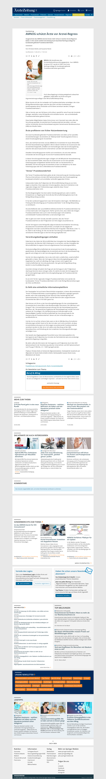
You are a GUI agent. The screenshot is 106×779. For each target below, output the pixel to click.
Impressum (31, 760)
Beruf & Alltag (56, 678)
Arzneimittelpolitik (57, 366)
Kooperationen (59, 15)
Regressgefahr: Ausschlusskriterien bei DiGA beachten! (29, 664)
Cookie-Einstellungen (34, 758)
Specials (50, 15)
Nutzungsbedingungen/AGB (36, 754)
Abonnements (51, 758)
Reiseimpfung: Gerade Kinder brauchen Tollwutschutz (29, 661)
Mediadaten (50, 752)
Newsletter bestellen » (63, 596)
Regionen (69, 15)
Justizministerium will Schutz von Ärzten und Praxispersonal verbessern (78, 455)
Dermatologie (67, 678)
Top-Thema (45, 678)
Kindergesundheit (59, 682)
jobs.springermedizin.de (65, 756)
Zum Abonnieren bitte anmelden (53, 388)
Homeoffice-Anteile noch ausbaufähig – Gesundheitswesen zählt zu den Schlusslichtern (32, 628)
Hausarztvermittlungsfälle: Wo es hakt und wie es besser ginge (53, 720)
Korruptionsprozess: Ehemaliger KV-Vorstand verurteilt (29, 616)
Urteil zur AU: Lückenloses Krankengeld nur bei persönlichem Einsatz (31, 636)
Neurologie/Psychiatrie (23, 686)
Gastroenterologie (35, 682)
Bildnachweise (32, 765)
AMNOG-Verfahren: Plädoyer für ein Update (79, 539)
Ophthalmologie (47, 686)
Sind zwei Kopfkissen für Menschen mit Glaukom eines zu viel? (73, 648)
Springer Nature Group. (49, 778)
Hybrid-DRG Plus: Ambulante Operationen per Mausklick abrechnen (26, 455)
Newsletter (50, 760)
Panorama (17, 760)
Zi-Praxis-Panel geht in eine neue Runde (26, 406)
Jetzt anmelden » (24, 584)
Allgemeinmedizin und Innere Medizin (28, 678)
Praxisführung (30, 366)
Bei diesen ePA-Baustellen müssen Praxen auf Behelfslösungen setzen (72, 633)
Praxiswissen (35, 15)
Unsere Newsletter (24, 675)
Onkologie (36, 686)
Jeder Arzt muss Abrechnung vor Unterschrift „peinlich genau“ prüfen (51, 455)
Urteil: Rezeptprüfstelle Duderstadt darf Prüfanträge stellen (31, 632)
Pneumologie (58, 686)
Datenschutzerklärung (35, 756)
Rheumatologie (32, 690)
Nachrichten (19, 15)
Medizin (26, 15)
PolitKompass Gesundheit (73, 686)
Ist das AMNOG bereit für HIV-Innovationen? (25, 526)
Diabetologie (78, 678)
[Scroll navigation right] (91, 15)
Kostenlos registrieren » (42, 584)
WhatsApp (61, 770)
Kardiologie (47, 682)
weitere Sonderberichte (83, 563)
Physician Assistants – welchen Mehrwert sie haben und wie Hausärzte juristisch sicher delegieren (52, 408)
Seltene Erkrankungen (46, 690)
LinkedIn (60, 766)
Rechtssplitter (20, 690)
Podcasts (43, 15)
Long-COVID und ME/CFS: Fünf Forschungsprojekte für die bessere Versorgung (30, 647)
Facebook (61, 768)
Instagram (61, 773)
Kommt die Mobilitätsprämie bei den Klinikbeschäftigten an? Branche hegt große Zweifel (31, 623)
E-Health (86, 678)
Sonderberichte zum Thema (27, 522)
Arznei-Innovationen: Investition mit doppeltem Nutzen (53, 541)
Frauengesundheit (21, 682)
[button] (88, 10)
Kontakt (30, 762)
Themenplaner (51, 754)
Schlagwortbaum (33, 752)
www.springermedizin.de (66, 752)
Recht (49, 366)
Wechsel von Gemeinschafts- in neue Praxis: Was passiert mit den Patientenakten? (79, 407)
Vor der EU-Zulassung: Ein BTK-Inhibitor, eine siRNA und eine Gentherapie (31, 612)
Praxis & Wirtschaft (20, 758)
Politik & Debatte (78, 15)
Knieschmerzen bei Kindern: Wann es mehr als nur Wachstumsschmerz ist (28, 652)
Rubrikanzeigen (51, 756)
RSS (48, 762)
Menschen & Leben (73, 682)
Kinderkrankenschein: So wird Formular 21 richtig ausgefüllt (31, 644)
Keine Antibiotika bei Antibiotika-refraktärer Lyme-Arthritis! (31, 619)
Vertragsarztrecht (40, 366)
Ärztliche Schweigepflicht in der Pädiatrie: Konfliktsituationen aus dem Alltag (32, 657)
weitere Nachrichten (45, 667)
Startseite (17, 752)
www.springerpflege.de (65, 754)
